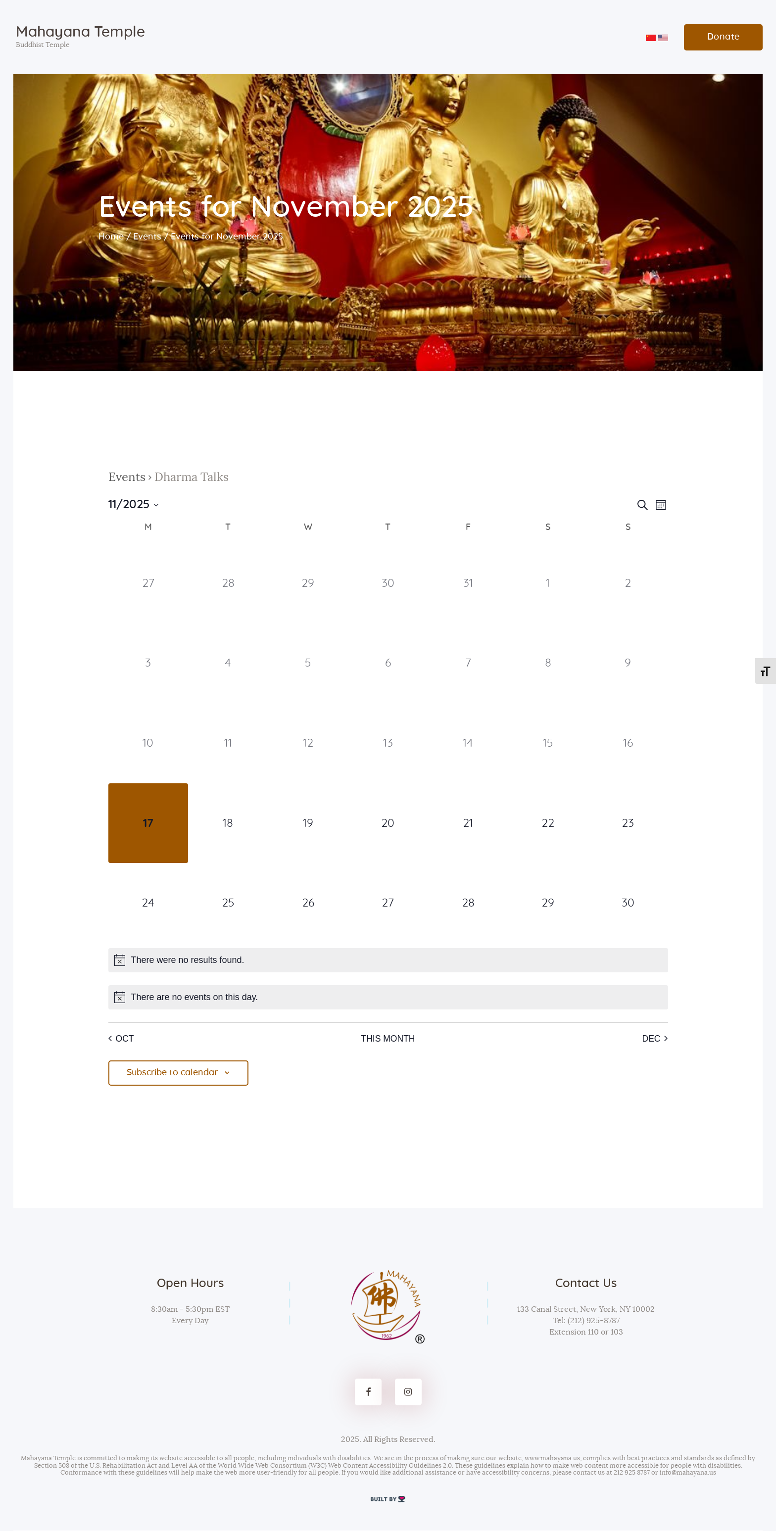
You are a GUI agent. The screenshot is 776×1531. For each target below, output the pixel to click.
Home (111, 237)
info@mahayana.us (688, 1473)
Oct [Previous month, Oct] (121, 1039)
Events (147, 237)
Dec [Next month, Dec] (654, 1039)
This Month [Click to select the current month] (388, 1039)
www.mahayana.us (552, 1459)
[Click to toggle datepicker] (133, 505)
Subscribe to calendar (172, 1073)
